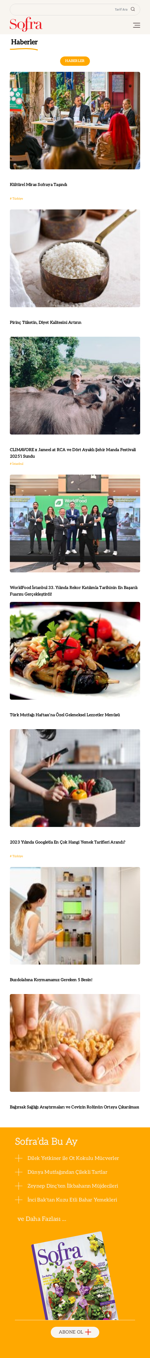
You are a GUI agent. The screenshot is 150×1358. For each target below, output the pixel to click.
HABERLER (75, 61)
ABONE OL (75, 1332)
